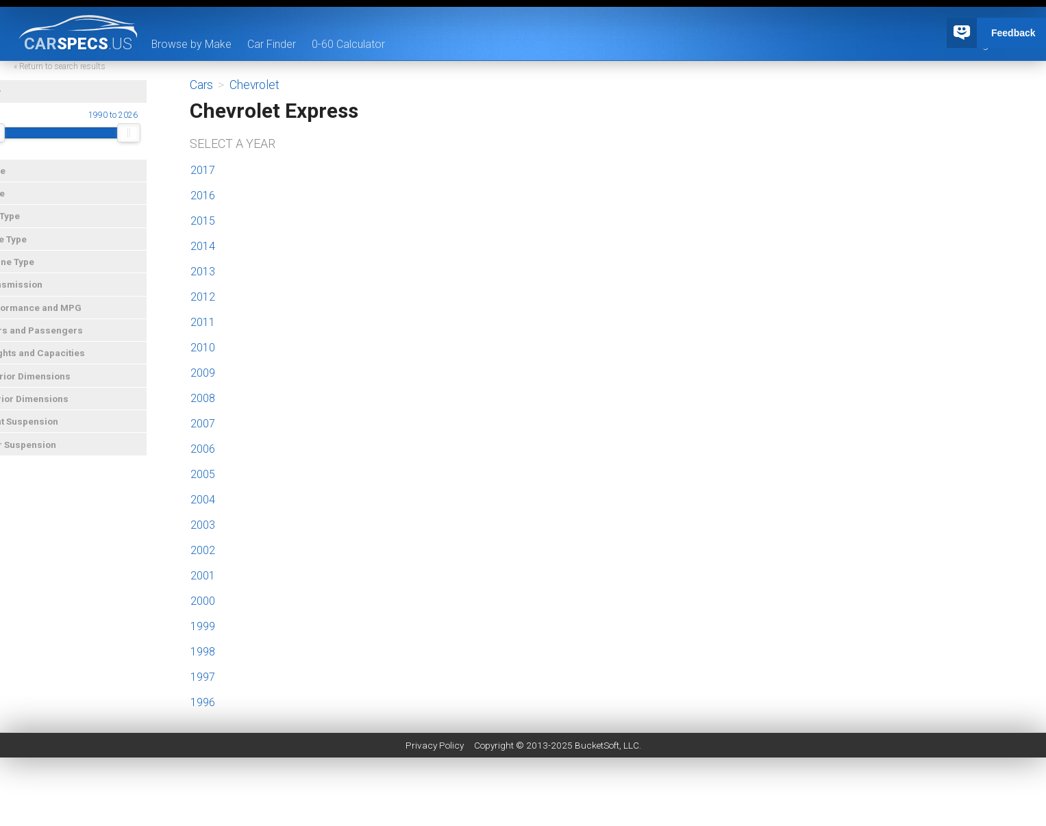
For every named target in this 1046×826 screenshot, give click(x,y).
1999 (202, 626)
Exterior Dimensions (50, 384)
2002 (202, 550)
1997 (202, 677)
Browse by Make (191, 44)
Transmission (36, 293)
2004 (202, 499)
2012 (202, 296)
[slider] (17, 141)
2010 (202, 347)
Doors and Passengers (56, 339)
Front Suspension (44, 430)
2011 (202, 322)
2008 (202, 398)
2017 (202, 170)
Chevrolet (254, 85)
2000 (202, 601)
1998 (202, 651)
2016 (202, 195)
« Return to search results (85, 75)
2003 (202, 524)
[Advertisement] (523, 795)
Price (17, 202)
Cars (201, 85)
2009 (202, 372)
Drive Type (28, 247)
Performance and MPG (55, 316)
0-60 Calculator (349, 44)
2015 (202, 220)
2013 (202, 271)
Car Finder (272, 44)
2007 (202, 423)
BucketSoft (597, 745)
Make (17, 179)
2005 (202, 474)
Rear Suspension (43, 453)
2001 (202, 575)
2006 (202, 448)
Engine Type (32, 270)
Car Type (25, 224)
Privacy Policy (435, 745)
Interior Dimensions (49, 407)
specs (78, 43)
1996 (202, 702)
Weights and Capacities (57, 361)
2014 (202, 246)
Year (15, 100)
